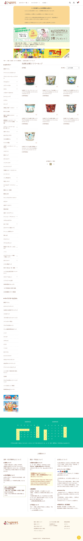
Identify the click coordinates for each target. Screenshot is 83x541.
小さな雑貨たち (7, 139)
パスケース (6, 151)
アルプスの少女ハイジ (8, 325)
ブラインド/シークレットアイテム (11, 77)
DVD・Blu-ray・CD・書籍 (9, 267)
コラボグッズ (6, 313)
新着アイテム (6, 68)
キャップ (6, 104)
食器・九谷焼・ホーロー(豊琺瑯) (14, 60)
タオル (5, 89)
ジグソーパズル (7, 85)
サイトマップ (67, 528)
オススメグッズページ (8, 306)
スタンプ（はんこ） (8, 276)
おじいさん (6, 352)
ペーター (6, 348)
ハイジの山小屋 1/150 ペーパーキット (10, 272)
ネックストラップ (7, 166)
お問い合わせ (67, 526)
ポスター (6, 201)
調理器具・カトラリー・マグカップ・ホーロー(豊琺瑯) (9, 122)
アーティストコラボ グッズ (10, 367)
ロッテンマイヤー (7, 355)
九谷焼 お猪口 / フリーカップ (29, 60)
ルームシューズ (7, 96)
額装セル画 (6, 193)
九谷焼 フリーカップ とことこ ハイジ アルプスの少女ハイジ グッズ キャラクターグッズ (29, 92)
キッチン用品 (6, 142)
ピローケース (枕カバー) (9, 227)
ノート (5, 251)
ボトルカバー (6, 158)
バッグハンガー (7, 162)
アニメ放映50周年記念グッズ (10, 329)
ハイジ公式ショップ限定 (9, 385)
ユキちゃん (6, 340)
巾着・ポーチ (6, 181)
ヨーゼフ (6, 336)
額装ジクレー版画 (7, 190)
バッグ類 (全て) (7, 177)
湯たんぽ (6, 235)
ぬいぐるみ (6, 224)
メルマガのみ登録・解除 (54, 521)
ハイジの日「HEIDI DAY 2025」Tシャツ (11, 371)
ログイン (66, 524)
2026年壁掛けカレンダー (9, 284)
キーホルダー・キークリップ (9, 185)
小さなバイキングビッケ (9, 359)
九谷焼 (5, 376)
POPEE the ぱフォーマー (9, 389)
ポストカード (6, 260)
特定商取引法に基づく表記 (39, 528)
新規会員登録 (67, 521)
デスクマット (6, 239)
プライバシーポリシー (38, 530)
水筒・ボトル (6, 131)
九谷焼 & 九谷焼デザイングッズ (11, 310)
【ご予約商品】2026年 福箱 (10, 288)
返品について (36, 524)
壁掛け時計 (6, 209)
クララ (5, 344)
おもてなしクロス (7, 135)
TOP (4, 60)
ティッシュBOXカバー (9, 231)
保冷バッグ (6, 155)
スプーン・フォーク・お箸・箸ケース (9, 127)
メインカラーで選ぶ (8, 321)
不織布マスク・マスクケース (10, 170)
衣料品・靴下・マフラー (9, 107)
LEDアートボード (7, 205)
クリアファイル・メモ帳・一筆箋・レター (9, 256)
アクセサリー (6, 81)
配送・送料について (38, 521)
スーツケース (6, 174)
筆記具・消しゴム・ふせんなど (9, 247)
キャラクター (34, 2)
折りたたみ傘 (6, 111)
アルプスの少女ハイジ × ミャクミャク (10, 381)
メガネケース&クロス (8, 92)
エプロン (6, 100)
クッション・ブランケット (9, 216)
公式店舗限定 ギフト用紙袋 (10, 291)
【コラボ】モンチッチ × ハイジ (10, 317)
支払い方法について (38, 526)
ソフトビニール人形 (8, 280)
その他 (44, 2)
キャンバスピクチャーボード (10, 197)
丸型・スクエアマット (8, 212)
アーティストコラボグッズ (9, 72)
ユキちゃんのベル (7, 220)
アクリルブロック (7, 242)
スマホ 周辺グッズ (8, 264)
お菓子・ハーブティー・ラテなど (9, 147)
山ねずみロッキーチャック (9, 363)
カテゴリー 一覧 (23, 2)
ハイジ (5, 333)
